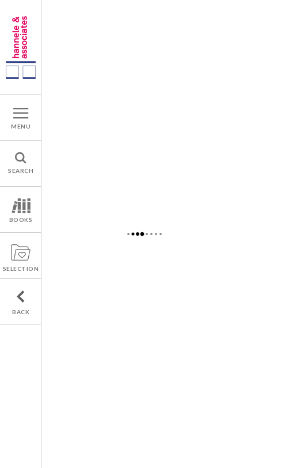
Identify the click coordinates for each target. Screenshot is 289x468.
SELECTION (21, 268)
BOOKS (21, 219)
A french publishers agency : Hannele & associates (20, 47)
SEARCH (20, 170)
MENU (21, 126)
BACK (20, 311)
